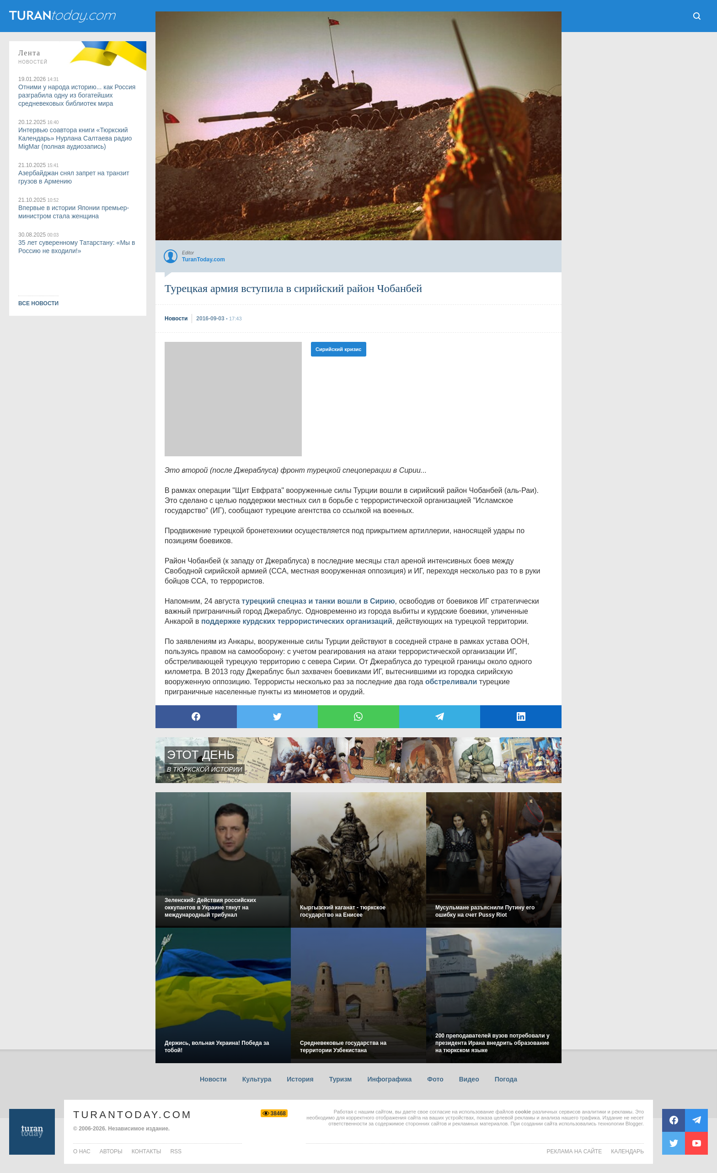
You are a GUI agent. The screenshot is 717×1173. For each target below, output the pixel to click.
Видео (469, 1079)
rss (176, 1151)
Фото (435, 1079)
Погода (506, 1079)
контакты (146, 1151)
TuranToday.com (132, 1114)
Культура (257, 1079)
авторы (111, 1151)
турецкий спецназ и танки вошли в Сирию (318, 601)
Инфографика (389, 1079)
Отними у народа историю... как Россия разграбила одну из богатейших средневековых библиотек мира (76, 95)
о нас (82, 1151)
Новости (213, 1079)
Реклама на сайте (574, 1151)
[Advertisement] (233, 399)
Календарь (627, 1151)
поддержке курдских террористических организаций (296, 621)
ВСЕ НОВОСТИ (38, 303)
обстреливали (451, 682)
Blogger (634, 1123)
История (300, 1079)
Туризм (340, 1079)
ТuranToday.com (63, 16)
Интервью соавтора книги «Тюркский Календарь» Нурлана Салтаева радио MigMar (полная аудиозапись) (75, 138)
